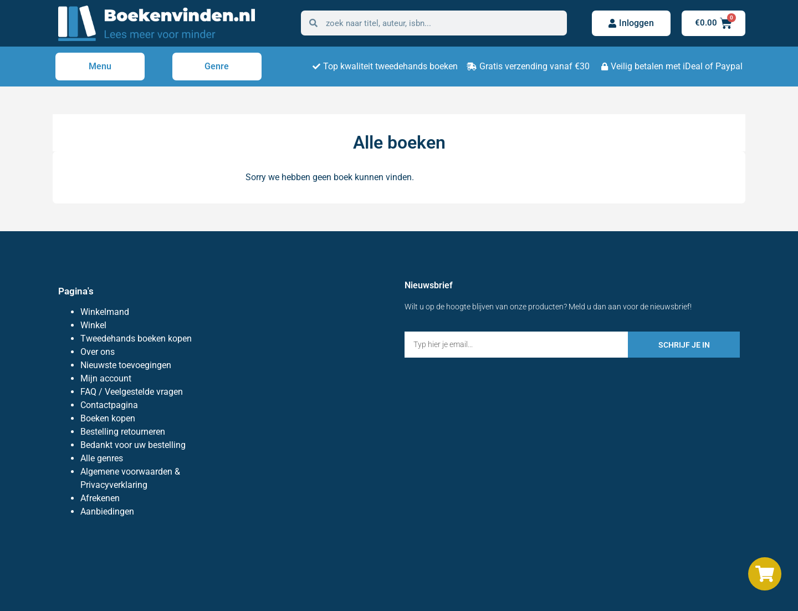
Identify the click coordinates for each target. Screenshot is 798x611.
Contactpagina (109, 405)
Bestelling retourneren (122, 431)
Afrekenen (100, 498)
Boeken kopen (107, 418)
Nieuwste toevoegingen (125, 365)
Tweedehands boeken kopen (136, 338)
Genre (216, 66)
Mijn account (105, 378)
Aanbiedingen (107, 511)
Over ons (97, 352)
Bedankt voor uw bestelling (133, 445)
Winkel (93, 325)
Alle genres (101, 458)
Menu (100, 66)
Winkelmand (104, 312)
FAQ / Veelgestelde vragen (131, 391)
